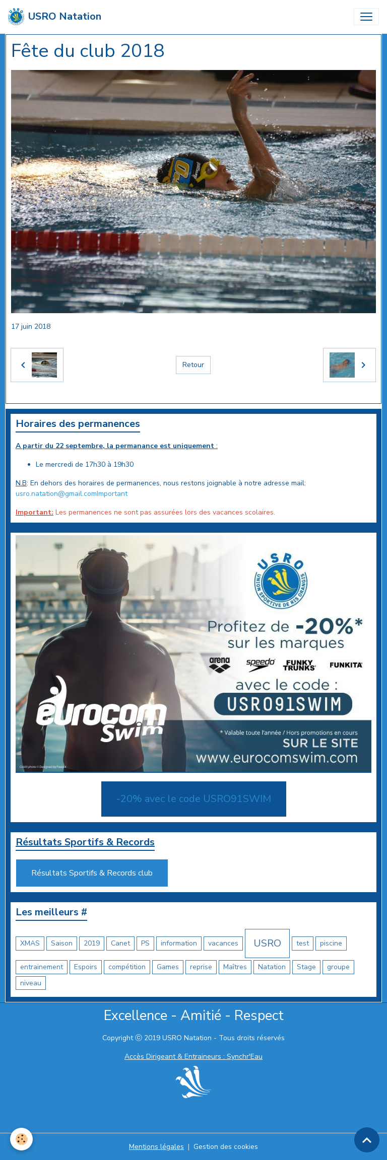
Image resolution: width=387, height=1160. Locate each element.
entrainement (41, 967)
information (179, 943)
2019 (92, 943)
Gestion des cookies (226, 1146)
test (302, 943)
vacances (223, 943)
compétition (127, 967)
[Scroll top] (366, 1139)
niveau (30, 983)
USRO (267, 943)
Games (168, 967)
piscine (331, 943)
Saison (62, 943)
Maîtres (235, 967)
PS (145, 943)
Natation (272, 967)
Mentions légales (156, 1146)
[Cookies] (21, 1139)
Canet (120, 943)
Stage (306, 967)
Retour (193, 365)
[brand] (54, 16)
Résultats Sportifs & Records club (92, 873)
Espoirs (85, 967)
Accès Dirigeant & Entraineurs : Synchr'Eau (193, 1056)
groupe (338, 967)
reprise (201, 967)
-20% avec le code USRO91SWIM (193, 799)
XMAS (30, 943)
